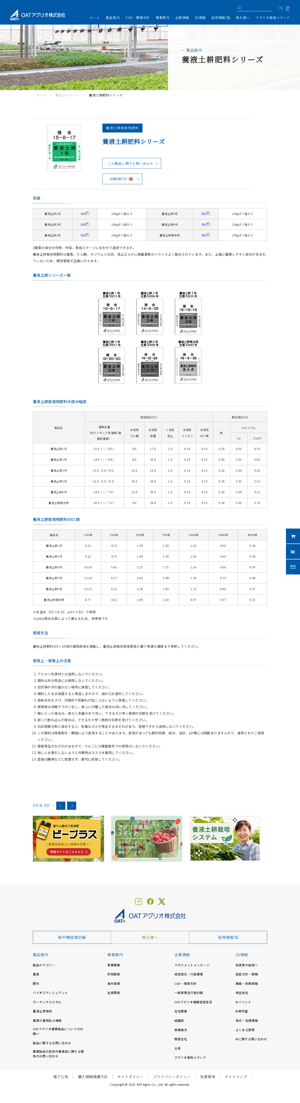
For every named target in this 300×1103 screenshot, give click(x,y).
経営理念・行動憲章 (188, 974)
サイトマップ (236, 1076)
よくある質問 (245, 1030)
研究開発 (113, 974)
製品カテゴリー (67, 95)
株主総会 (242, 992)
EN (280, 8)
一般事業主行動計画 (188, 992)
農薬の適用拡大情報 (47, 1020)
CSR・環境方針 (137, 17)
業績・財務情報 (247, 983)
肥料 (36, 983)
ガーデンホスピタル (47, 1002)
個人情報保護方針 (93, 1076)
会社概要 (180, 1011)
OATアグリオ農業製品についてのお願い (58, 1031)
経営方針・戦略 (247, 974)
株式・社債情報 (247, 1020)
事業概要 (113, 965)
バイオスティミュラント (50, 992)
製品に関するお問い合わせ (52, 1043)
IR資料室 (242, 1011)
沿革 (177, 1048)
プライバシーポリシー (172, 1076)
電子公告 (60, 1076)
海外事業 (113, 983)
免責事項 (207, 1076)
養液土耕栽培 (42, 1011)
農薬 (36, 974)
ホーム (95, 17)
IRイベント (243, 1002)
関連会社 (180, 1039)
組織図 (179, 1020)
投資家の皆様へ (247, 965)
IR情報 (242, 954)
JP (288, 8)
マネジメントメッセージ (192, 965)
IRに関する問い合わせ (251, 1039)
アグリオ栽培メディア (272, 17)
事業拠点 (180, 1030)
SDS (83, 214)
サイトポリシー (130, 1076)
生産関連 (113, 992)
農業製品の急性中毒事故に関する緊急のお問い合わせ (58, 1054)
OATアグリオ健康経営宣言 (193, 1002)
